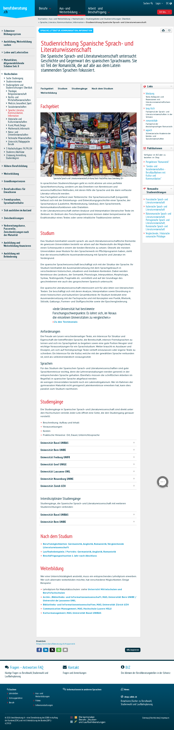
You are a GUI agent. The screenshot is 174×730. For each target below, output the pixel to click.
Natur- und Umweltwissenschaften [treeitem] (18, 133)
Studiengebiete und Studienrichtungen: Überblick (108, 19)
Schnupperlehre (15, 698)
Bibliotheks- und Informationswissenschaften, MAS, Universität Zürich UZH (86, 604)
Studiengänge (79, 88)
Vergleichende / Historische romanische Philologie (158, 235)
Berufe (11, 702)
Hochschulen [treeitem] (10, 74)
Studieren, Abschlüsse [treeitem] (15, 152)
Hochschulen (78, 19)
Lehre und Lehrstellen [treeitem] (16, 52)
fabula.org (150, 93)
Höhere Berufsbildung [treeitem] (15, 166)
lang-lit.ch (150, 108)
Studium (62, 88)
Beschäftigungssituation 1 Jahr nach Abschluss (70, 555)
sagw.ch (149, 130)
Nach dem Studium (102, 88)
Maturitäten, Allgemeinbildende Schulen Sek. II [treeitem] (14, 63)
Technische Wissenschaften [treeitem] (19, 138)
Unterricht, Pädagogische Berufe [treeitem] (19, 143)
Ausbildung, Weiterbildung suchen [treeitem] (18, 43)
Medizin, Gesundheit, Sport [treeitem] (20, 103)
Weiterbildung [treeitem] (11, 173)
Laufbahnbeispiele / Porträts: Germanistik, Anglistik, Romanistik (79, 551)
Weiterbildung (49, 92)
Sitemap (145, 717)
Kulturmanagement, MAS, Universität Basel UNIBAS (72, 612)
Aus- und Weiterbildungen (42, 695)
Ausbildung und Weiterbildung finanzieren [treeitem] (17, 244)
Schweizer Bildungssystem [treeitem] (12, 32)
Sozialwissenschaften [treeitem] (17, 107)
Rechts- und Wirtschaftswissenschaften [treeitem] (19, 99)
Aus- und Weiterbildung (59, 19)
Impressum (165, 717)
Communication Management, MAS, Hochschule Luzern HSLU (77, 608)
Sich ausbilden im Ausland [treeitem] (17, 210)
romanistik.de (152, 120)
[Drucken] (163, 30)
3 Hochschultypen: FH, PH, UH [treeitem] (19, 148)
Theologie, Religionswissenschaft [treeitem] (17, 93)
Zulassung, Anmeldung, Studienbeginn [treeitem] (16, 157)
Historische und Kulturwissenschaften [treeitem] (17, 120)
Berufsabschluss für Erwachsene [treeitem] (14, 190)
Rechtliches (154, 717)
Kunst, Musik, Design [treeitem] (17, 125)
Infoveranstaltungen (44, 705)
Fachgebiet (47, 88)
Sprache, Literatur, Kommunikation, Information (62, 22)
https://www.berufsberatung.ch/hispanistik (55, 643)
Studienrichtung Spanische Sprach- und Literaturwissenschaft (116, 22)
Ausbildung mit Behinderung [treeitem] (12, 255)
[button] (39, 650)
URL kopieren (133, 649)
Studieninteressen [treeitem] (14, 81)
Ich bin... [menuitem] (164, 12)
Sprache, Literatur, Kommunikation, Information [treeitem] (16, 113)
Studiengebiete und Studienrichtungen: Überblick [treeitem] (19, 86)
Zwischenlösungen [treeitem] (14, 218)
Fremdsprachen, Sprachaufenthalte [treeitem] (14, 201)
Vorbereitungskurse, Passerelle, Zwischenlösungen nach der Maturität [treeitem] (16, 230)
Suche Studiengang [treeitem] (14, 78)
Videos (37, 700)
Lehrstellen (13, 693)
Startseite (42, 19)
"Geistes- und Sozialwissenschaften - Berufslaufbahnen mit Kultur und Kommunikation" (155, 172)
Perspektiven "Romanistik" (157, 161)
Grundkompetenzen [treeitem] (14, 181)
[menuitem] (47, 8)
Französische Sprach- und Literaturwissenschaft (157, 201)
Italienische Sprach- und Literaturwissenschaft (156, 208)
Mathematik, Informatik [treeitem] (18, 128)
